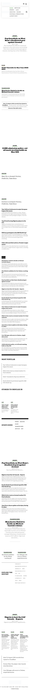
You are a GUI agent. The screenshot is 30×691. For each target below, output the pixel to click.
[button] (26, 12)
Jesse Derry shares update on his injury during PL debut (14, 325)
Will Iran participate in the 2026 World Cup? (14, 233)
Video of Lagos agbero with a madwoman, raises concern (5, 406)
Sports (15, 36)
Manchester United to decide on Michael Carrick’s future (13, 91)
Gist (3, 402)
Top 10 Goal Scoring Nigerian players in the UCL (14, 221)
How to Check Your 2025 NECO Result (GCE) (5, 635)
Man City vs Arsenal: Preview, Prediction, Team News (11, 177)
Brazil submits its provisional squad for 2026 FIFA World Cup (14, 298)
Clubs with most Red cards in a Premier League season (15, 243)
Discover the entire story (15, 108)
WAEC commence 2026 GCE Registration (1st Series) (24, 636)
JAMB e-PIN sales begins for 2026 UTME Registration (15, 636)
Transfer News (6, 88)
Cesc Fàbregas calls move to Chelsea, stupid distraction (13, 336)
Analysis (4, 173)
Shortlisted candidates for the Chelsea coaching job (15, 271)
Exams (3, 65)
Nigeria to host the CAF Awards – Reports (13, 289)
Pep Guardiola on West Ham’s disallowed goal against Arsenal (15, 41)
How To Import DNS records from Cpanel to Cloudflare (13, 658)
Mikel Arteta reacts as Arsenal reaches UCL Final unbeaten (15, 316)
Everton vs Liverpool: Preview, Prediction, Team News (12, 203)
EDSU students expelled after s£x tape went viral (14, 406)
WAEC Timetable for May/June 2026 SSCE (15, 68)
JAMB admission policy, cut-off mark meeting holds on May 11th (15, 150)
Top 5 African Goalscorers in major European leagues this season (14, 210)
